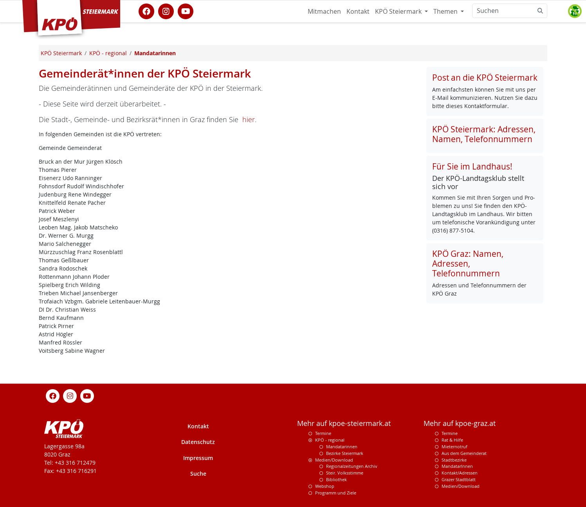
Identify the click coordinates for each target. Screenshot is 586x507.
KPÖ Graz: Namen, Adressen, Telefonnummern (467, 263)
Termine (323, 433)
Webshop (324, 486)
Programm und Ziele (335, 493)
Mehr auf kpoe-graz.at (460, 423)
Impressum (198, 458)
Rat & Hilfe (452, 440)
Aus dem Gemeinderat (464, 453)
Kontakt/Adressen (460, 473)
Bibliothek (336, 479)
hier (248, 119)
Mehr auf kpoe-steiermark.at (344, 423)
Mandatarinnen (341, 446)
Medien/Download (334, 460)
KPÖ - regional (329, 440)
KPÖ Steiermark (399, 11)
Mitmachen (324, 11)
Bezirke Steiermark (344, 453)
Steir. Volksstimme (344, 473)
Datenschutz (198, 442)
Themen (446, 11)
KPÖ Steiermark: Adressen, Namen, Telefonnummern (484, 134)
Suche (198, 473)
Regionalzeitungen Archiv (351, 466)
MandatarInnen (457, 466)
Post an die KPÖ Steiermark (484, 77)
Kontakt (358, 11)
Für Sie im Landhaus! (472, 166)
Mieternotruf (454, 446)
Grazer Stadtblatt (459, 479)
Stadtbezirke (454, 460)
